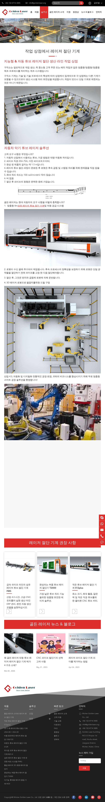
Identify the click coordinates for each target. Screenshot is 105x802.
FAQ (56, 728)
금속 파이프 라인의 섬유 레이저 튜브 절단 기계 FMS (18, 588)
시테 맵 (49, 797)
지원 (68, 14)
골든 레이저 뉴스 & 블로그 (53, 624)
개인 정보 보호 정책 (61, 797)
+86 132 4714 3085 (11, 3)
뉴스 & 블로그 (87, 14)
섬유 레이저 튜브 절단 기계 (31, 206)
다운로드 (57, 725)
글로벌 (97, 3)
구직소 (24, 22)
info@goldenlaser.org (37, 3)
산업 (17, 22)
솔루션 (44, 14)
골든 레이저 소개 (56, 14)
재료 (40, 719)
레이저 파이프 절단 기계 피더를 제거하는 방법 (82, 660)
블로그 (56, 736)
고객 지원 (57, 717)
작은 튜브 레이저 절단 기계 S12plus (84, 586)
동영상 (76, 14)
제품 (37, 14)
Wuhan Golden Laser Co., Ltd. (26, 797)
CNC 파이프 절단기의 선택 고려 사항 (49, 660)
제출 (84, 768)
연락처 (99, 14)
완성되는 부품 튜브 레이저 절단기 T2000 (51, 586)
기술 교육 (57, 721)
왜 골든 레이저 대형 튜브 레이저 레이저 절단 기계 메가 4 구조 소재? (17, 661)
